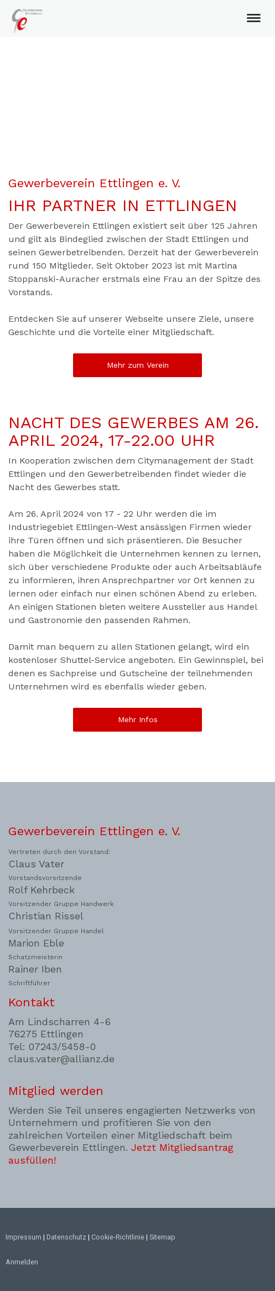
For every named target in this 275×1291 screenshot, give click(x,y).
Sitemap (162, 1237)
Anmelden (22, 1262)
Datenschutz (66, 1237)
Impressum (23, 1237)
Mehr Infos (138, 719)
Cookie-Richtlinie (117, 1237)
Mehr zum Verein (138, 365)
